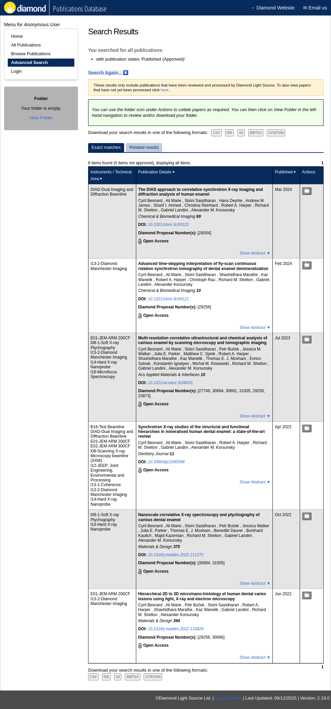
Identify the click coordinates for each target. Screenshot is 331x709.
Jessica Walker (255, 526)
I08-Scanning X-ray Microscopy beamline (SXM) (109, 456)
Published (284, 172)
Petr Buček (229, 349)
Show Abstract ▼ (255, 253)
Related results (144, 147)
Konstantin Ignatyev (172, 363)
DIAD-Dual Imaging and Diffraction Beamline (111, 192)
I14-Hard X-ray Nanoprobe (103, 364)
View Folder (40, 117)
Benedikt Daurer (229, 530)
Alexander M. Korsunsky (213, 210)
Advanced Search (29, 62)
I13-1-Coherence (105, 484)
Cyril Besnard (150, 200)
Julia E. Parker (167, 353)
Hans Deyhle (231, 200)
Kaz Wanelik (192, 358)
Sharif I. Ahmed (167, 205)
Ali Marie (174, 200)
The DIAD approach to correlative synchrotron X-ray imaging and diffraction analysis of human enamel (200, 192)
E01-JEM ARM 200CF (110, 338)
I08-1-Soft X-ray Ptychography (104, 345)
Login (16, 71)
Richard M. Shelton (236, 279)
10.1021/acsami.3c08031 (170, 382)
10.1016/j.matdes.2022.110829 (176, 629)
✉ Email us (315, 7)
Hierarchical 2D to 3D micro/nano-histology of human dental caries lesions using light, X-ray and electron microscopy (202, 596)
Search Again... (105, 72)
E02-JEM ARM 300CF (110, 446)
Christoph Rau (202, 279)
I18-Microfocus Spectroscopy (103, 374)
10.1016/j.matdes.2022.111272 (176, 554)
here (165, 90)
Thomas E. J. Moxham (226, 358)
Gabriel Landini (175, 210)
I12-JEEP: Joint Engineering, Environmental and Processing (107, 472)
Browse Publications (30, 53)
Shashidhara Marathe (239, 274)
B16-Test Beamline (107, 427)
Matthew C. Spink (200, 353)
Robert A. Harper (237, 205)
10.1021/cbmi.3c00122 (168, 224)
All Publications (26, 44)
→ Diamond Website (272, 7)
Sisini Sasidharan (201, 200)
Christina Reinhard (201, 205)
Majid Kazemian (170, 535)
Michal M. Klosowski (211, 363)
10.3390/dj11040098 (166, 462)
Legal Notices (228, 698)
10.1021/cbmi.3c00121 (168, 299)
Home (17, 36)
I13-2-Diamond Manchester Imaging (108, 266)
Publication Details (155, 172)
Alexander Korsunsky (173, 284)
